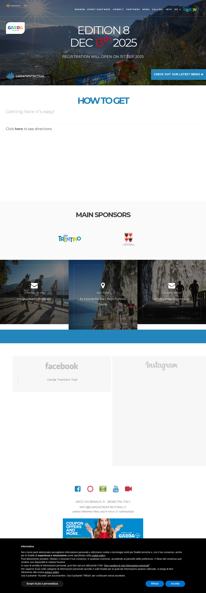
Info (169, 9)
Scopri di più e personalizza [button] (42, 583)
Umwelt (118, 9)
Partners (133, 9)
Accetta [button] (175, 583)
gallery (158, 9)
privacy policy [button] (52, 572)
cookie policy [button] (98, 555)
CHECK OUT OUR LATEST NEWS (178, 74)
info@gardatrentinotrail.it (103, 507)
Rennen (80, 9)
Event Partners (99, 9)
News (146, 9)
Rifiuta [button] (155, 583)
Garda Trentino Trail (62, 379)
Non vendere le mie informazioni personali (126, 565)
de (178, 9)
